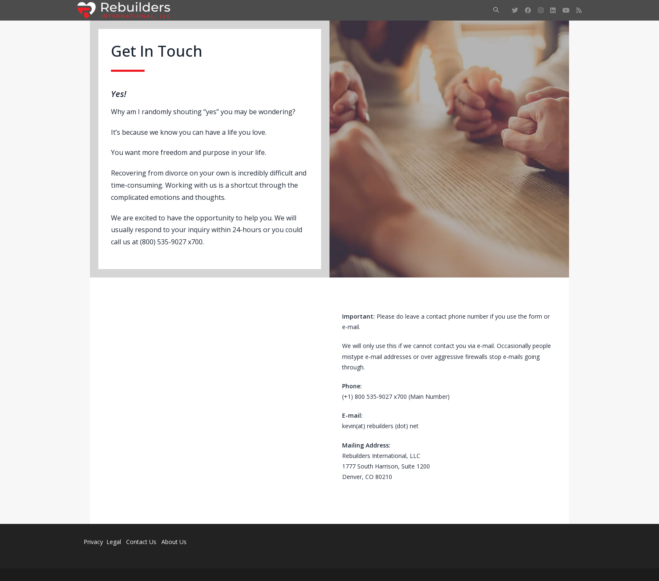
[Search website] (496, 10)
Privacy (93, 542)
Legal (114, 542)
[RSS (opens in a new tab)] (579, 10)
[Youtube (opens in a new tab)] (566, 10)
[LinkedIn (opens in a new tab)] (553, 10)
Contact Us (141, 542)
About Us (174, 542)
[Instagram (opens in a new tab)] (541, 10)
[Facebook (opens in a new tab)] (528, 10)
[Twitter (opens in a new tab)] (515, 10)
